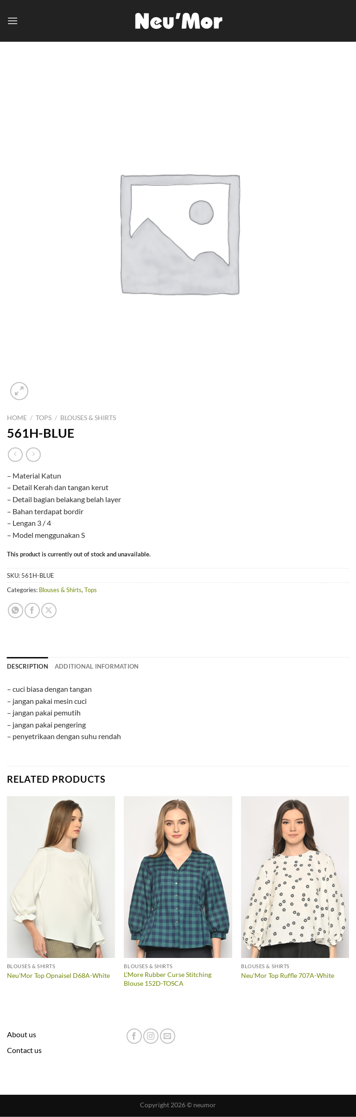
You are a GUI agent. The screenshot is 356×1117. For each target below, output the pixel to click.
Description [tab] (27, 666)
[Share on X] (49, 610)
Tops (43, 417)
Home (17, 417)
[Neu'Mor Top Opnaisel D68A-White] (61, 877)
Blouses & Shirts (88, 417)
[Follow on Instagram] (151, 1036)
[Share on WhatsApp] (15, 610)
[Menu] (12, 20)
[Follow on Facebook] (134, 1036)
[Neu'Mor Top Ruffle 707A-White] (295, 877)
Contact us (24, 1050)
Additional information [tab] (97, 666)
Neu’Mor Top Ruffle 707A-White (287, 975)
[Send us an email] (167, 1036)
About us (21, 1034)
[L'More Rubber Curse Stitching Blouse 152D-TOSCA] (178, 877)
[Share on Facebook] (32, 610)
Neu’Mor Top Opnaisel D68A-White (58, 975)
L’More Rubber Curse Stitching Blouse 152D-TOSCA (167, 978)
